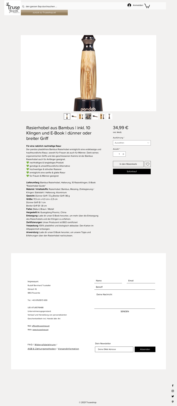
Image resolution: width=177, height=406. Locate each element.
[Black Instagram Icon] (172, 390)
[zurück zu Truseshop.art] (44, 12)
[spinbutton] (119, 154)
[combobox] (132, 143)
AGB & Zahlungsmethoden (42, 349)
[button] (147, 5)
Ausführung (118, 138)
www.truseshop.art (40, 329)
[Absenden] (145, 349)
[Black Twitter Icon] (172, 396)
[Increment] (123, 154)
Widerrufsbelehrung (45, 344)
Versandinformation (68, 349)
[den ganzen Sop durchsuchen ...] (81, 6)
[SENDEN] (124, 311)
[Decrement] (115, 154)
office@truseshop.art (41, 326)
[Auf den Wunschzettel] (148, 164)
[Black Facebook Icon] (172, 385)
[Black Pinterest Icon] (172, 401)
